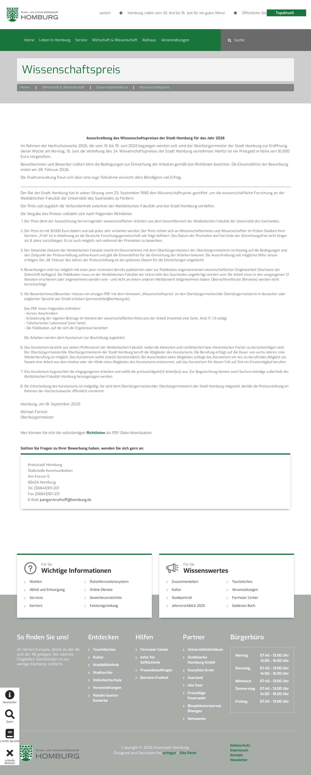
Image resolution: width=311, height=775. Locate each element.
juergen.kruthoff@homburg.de (65, 499)
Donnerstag (245, 688)
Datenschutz (240, 745)
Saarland (195, 677)
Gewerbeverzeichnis (106, 597)
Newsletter (239, 760)
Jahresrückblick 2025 (188, 605)
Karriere (36, 605)
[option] (185, 13)
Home (29, 40)
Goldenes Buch (243, 605)
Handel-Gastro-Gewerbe (106, 698)
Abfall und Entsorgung (47, 589)
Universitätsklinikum (112, 87)
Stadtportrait (182, 597)
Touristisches (242, 581)
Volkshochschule (107, 680)
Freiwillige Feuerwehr (197, 695)
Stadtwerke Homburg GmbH (201, 660)
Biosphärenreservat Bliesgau (204, 708)
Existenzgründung (104, 605)
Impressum (239, 750)
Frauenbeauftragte (156, 670)
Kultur (176, 589)
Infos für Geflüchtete (150, 660)
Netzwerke (197, 718)
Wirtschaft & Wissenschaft (115, 40)
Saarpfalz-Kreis (201, 670)
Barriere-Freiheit (154, 677)
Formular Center (245, 597)
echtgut (169, 752)
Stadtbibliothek (106, 664)
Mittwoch (243, 681)
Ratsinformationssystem (109, 581)
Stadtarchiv (103, 672)
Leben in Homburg (54, 40)
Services (36, 597)
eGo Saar (195, 685)
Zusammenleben (185, 581)
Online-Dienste (101, 589)
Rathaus (149, 40)
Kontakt (236, 755)
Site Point (188, 752)
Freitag (241, 701)
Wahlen (36, 581)
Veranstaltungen (175, 40)
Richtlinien (96, 432)
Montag (241, 655)
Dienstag (243, 668)
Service (81, 40)
